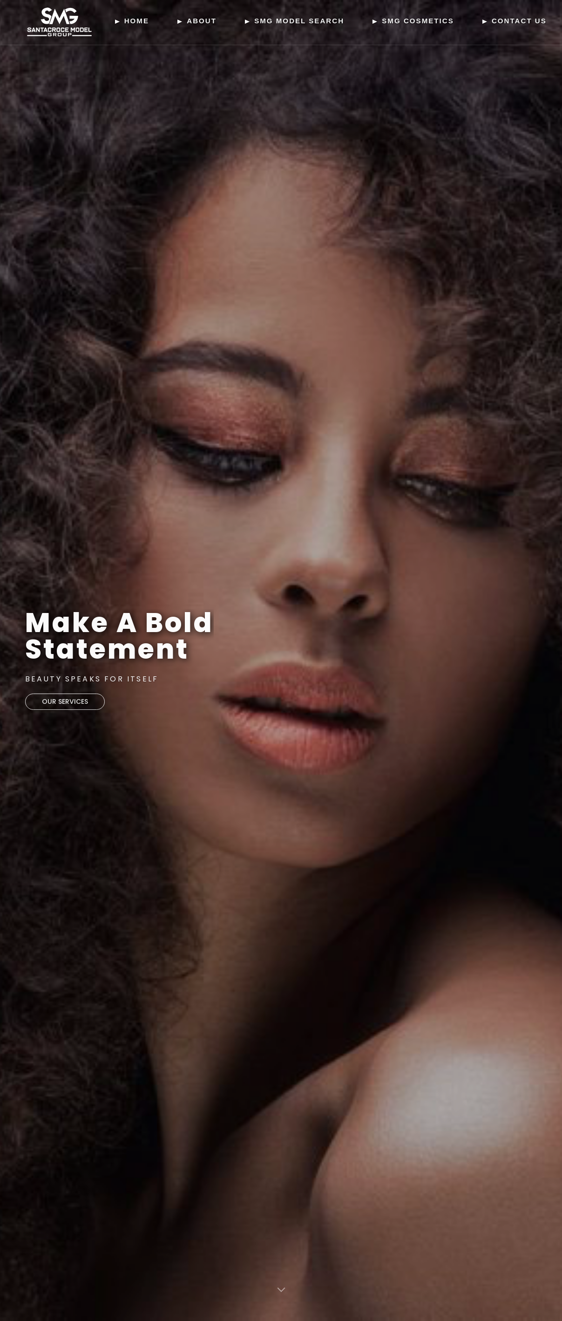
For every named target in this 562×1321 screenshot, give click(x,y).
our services (65, 704)
